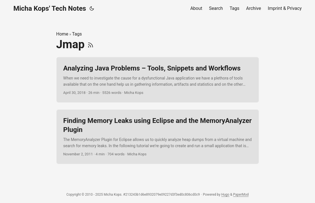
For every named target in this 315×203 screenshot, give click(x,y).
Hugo (225, 195)
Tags (77, 34)
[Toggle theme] (91, 8)
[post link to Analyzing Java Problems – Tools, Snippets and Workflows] (158, 80)
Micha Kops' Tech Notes (50, 8)
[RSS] (90, 44)
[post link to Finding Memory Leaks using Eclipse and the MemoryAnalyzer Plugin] (158, 137)
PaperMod (241, 195)
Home (62, 34)
